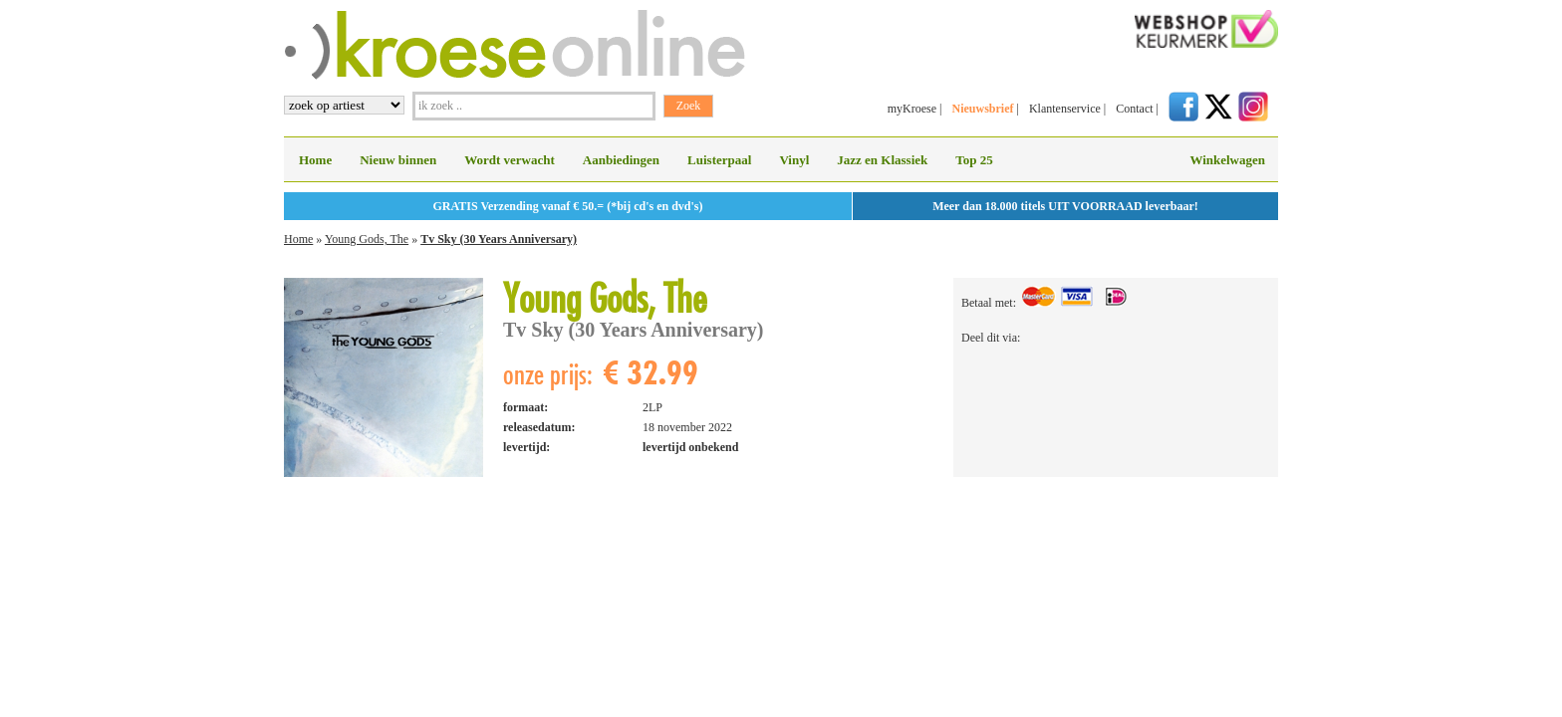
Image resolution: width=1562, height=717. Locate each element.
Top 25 (973, 159)
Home (315, 159)
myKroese (912, 109)
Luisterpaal (719, 159)
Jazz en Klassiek (882, 159)
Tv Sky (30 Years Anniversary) (498, 239)
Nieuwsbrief (982, 109)
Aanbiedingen (621, 159)
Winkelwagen (1227, 159)
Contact (1134, 109)
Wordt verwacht (509, 159)
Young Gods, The (366, 239)
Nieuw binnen (398, 159)
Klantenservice (1065, 109)
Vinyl (794, 159)
